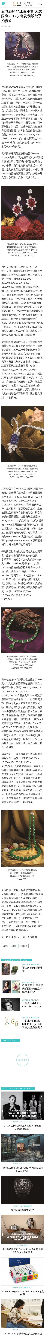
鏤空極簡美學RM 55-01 (22, 1210)
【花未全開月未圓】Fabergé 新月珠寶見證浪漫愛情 (32, 1024)
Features (22, 1245)
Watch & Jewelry (30, 964)
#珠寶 (14, 946)
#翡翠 (5, 946)
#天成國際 (23, 946)
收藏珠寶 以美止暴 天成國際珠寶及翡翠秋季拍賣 (32, 988)
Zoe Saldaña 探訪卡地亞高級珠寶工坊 (22, 1333)
